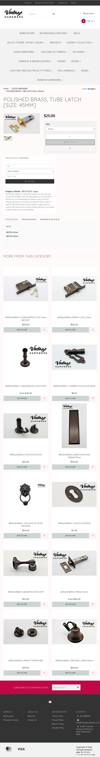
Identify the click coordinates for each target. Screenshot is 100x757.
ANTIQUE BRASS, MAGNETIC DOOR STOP (26, 592)
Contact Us (62, 3)
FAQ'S (73, 3)
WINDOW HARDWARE (50, 80)
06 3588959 (83, 716)
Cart (88, 21)
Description (12, 219)
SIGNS (85, 70)
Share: (89, 89)
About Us (31, 716)
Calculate (30, 181)
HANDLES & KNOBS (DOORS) (35, 61)
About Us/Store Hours (44, 3)
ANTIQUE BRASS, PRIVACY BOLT (74, 592)
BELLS (77, 33)
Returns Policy (58, 724)
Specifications (29, 219)
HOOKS (76, 61)
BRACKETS (55, 42)
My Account (86, 13)
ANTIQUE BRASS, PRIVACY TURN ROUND (25, 660)
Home (6, 88)
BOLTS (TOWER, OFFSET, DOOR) (26, 42)
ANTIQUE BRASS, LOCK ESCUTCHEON (74, 523)
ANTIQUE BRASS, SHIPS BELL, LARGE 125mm (74, 660)
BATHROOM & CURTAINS (54, 33)
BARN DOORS (27, 33)
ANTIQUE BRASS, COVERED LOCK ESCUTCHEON (74, 386)
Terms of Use (57, 716)
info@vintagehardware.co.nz (86, 721)
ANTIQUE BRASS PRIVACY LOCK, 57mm (74, 317)
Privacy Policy (58, 720)
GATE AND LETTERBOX (54, 52)
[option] (21, 123)
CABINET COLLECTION (79, 42)
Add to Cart (70, 142)
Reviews (50, 219)
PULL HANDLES (67, 70)
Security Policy (58, 728)
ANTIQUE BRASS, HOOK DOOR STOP (26, 454)
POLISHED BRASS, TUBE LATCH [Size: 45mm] (25, 91)
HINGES (61, 61)
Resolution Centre (11, 720)
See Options (22, 398)
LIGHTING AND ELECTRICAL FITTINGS (31, 70)
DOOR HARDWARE (25, 52)
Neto (93, 754)
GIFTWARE (79, 52)
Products (27, 3)
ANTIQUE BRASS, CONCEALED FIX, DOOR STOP (25, 386)
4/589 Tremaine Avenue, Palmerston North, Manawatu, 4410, (85, 730)
